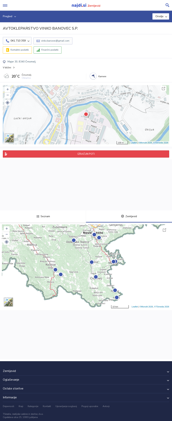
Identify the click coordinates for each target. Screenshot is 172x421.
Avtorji (106, 406)
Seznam (43, 216)
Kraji (21, 406)
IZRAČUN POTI (86, 154)
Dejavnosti (8, 406)
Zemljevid (129, 216)
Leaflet (134, 143)
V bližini (7, 67)
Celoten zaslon (163, 88)
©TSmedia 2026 (160, 143)
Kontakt (47, 406)
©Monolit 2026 (145, 143)
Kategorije (33, 406)
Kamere (102, 76)
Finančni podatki (49, 49)
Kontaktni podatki (20, 49)
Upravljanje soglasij (66, 406)
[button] (7, 102)
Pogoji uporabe (89, 406)
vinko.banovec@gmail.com (55, 40)
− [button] (7, 95)
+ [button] (7, 90)
